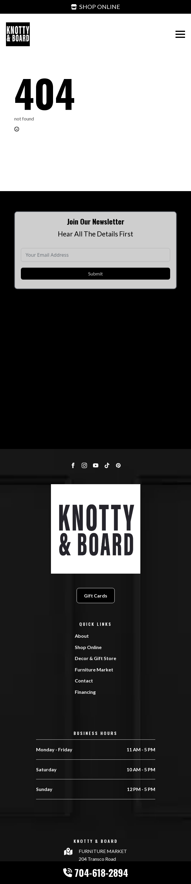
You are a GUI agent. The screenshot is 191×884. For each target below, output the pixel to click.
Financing (85, 692)
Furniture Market (94, 669)
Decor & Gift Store (95, 658)
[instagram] (84, 465)
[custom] (107, 465)
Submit (95, 282)
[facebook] (73, 465)
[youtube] (95, 465)
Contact (84, 680)
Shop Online (88, 647)
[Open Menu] (180, 34)
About (82, 636)
